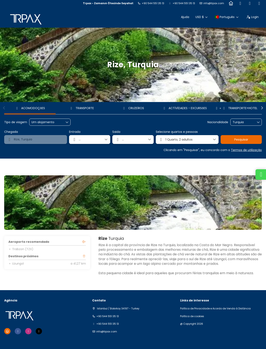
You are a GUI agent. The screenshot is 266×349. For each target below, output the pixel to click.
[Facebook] (240, 3)
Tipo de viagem (15, 122)
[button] (4, 108)
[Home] (230, 3)
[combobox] (243, 122)
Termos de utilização (246, 150)
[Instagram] (249, 3)
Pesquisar (241, 139)
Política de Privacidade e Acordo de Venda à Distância (215, 308)
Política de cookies (192, 316)
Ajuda (185, 17)
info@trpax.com (213, 3)
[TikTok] (259, 3)
